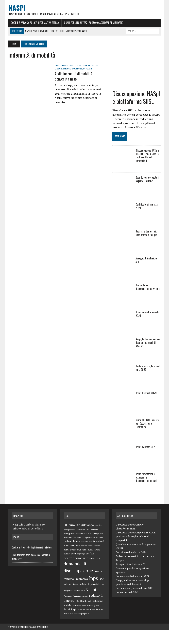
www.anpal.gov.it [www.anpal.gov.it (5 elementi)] (81, 613)
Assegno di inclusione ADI (146, 260)
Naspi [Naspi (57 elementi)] (90, 589)
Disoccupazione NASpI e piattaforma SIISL (136, 97)
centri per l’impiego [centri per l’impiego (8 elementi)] (74, 553)
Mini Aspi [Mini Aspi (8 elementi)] (87, 584)
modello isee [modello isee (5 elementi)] (79, 590)
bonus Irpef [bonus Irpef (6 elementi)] (69, 549)
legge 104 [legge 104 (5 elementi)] (77, 584)
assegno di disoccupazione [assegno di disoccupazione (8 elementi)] (78, 533)
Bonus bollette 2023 (145, 447)
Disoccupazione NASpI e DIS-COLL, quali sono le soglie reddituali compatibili (147, 155)
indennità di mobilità (86, 65)
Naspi (89, 68)
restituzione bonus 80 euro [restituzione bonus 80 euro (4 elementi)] (82, 605)
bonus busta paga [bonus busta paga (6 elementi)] (72, 545)
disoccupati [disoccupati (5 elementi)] (96, 558)
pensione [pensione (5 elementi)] (84, 596)
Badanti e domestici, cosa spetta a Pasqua (146, 233)
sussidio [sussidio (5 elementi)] (81, 609)
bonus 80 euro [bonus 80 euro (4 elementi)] (86, 541)
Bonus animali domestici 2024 (147, 314)
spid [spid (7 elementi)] (75, 609)
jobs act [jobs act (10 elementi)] (68, 584)
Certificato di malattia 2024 (146, 206)
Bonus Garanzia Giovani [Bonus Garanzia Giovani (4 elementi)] (90, 546)
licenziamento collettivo (70, 68)
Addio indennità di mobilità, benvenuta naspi (74, 76)
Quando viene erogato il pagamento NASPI (147, 179)
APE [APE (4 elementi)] (87, 529)
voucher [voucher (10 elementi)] (90, 609)
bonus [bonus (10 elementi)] (76, 541)
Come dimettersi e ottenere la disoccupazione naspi (146, 477)
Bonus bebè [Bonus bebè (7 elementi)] (98, 541)
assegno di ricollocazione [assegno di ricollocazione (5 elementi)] (92, 537)
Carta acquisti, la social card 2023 (147, 368)
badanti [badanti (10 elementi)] (68, 541)
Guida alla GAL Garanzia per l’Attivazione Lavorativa (147, 423)
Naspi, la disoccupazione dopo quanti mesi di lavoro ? (147, 342)
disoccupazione (64, 65)
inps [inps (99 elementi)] (93, 578)
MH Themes (44, 626)
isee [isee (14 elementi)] (101, 579)
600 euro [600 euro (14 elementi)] (69, 525)
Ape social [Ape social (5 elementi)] (93, 529)
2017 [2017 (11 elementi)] (84, 525)
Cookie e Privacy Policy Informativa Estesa (35, 23)
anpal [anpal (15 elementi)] (91, 525)
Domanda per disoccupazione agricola (147, 287)
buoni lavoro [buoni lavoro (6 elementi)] (94, 549)
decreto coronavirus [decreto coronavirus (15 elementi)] (77, 558)
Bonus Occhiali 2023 (145, 393)
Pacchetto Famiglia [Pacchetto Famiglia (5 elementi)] (72, 596)
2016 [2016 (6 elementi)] (77, 525)
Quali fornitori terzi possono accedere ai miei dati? (93, 23)
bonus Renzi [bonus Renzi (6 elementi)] (81, 549)
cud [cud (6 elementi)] (92, 553)
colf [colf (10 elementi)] (88, 553)
